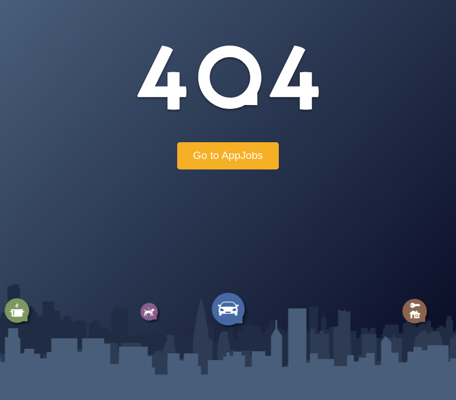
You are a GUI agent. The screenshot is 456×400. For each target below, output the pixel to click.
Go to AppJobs (228, 155)
